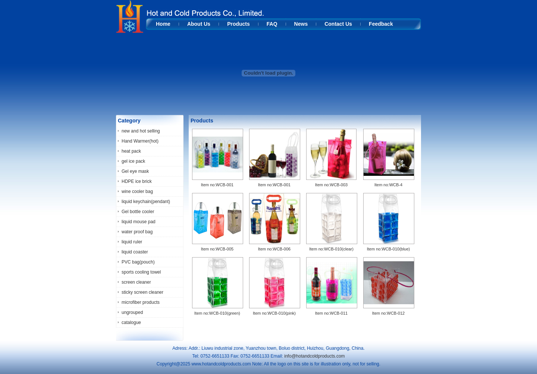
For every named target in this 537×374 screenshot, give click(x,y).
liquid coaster (135, 252)
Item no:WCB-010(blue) (388, 249)
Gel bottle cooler (138, 211)
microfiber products (141, 302)
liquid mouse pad (139, 221)
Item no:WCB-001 (217, 185)
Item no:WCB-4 (388, 185)
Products (238, 24)
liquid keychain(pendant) (146, 201)
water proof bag (137, 231)
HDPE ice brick (137, 181)
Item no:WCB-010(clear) (331, 249)
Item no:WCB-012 (388, 313)
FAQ (272, 24)
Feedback (381, 24)
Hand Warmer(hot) (140, 141)
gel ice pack (133, 161)
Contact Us (338, 24)
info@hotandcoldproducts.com (314, 356)
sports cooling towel (141, 272)
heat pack (131, 151)
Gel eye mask (135, 171)
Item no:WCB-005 (217, 249)
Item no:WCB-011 (331, 313)
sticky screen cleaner (142, 292)
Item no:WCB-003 (331, 185)
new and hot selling (141, 131)
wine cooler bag (137, 191)
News (301, 24)
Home (163, 24)
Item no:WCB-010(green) (217, 313)
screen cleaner (136, 282)
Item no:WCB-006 (274, 249)
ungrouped (132, 312)
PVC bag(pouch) (138, 262)
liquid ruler (132, 241)
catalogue (131, 322)
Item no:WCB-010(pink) (274, 313)
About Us (198, 24)
